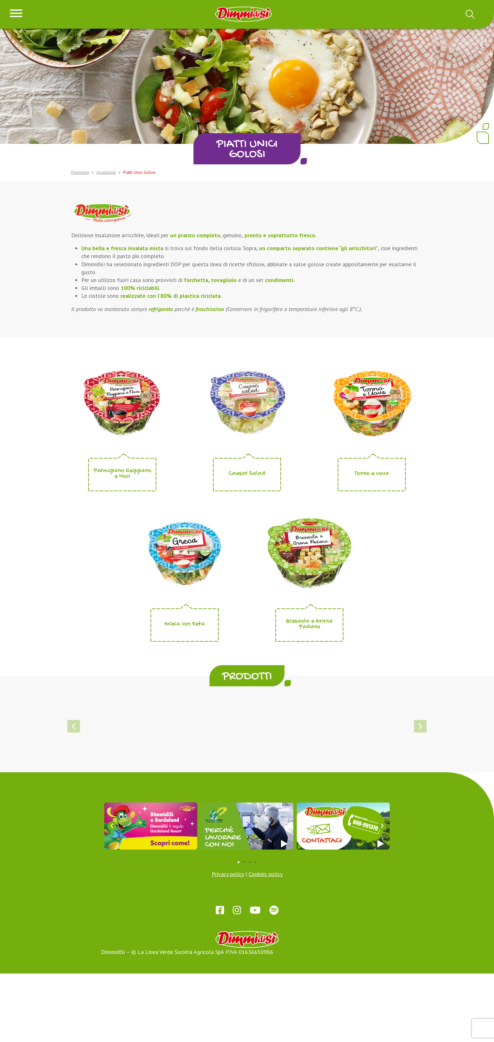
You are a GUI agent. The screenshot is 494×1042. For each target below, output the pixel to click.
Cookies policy (266, 942)
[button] (227, 815)
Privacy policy (228, 942)
